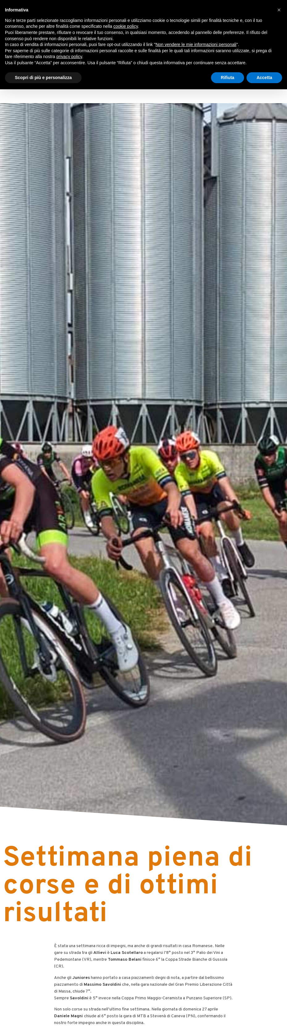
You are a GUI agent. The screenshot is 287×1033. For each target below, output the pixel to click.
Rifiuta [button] (227, 77)
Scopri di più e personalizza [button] (43, 77)
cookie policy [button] (125, 26)
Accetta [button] (264, 77)
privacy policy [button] (69, 56)
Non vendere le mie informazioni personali (195, 44)
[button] (279, 10)
